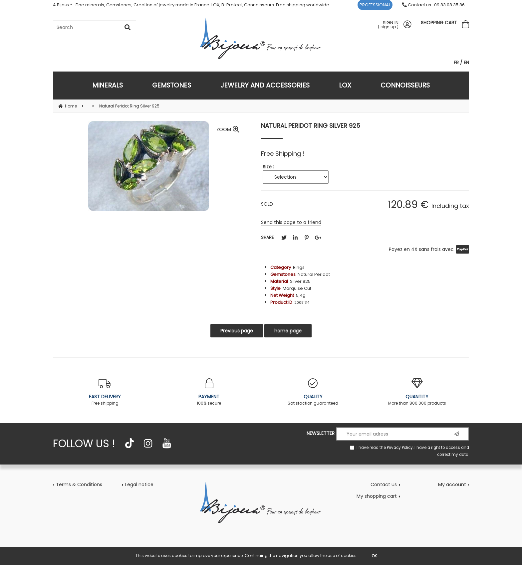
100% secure (209, 392)
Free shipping (105, 392)
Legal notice (139, 484)
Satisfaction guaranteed (313, 392)
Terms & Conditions (79, 484)
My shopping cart (377, 496)
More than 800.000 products (417, 392)
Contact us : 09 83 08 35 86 (433, 5)
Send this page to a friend (291, 222)
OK (374, 556)
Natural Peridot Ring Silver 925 (310, 125)
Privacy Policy (400, 447)
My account (452, 484)
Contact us (384, 484)
